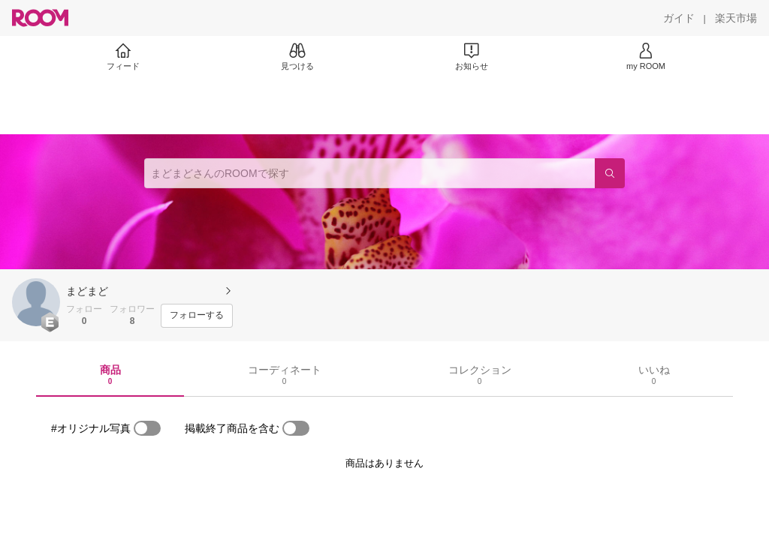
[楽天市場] (736, 18)
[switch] (147, 428)
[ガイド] (679, 18)
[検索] (610, 173)
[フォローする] (197, 316)
